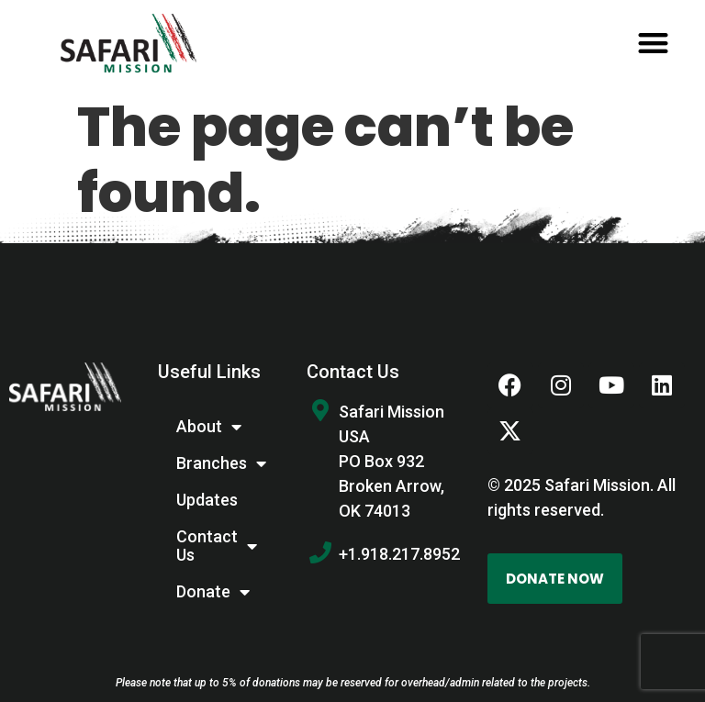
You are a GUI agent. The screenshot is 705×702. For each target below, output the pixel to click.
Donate (213, 591)
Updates (207, 499)
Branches (221, 463)
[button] (653, 43)
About (208, 426)
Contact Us (216, 545)
